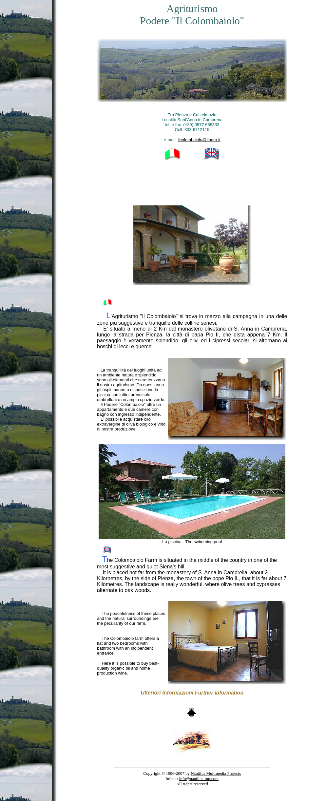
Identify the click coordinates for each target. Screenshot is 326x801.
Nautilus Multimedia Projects (216, 773)
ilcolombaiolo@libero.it (199, 139)
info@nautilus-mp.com (199, 778)
